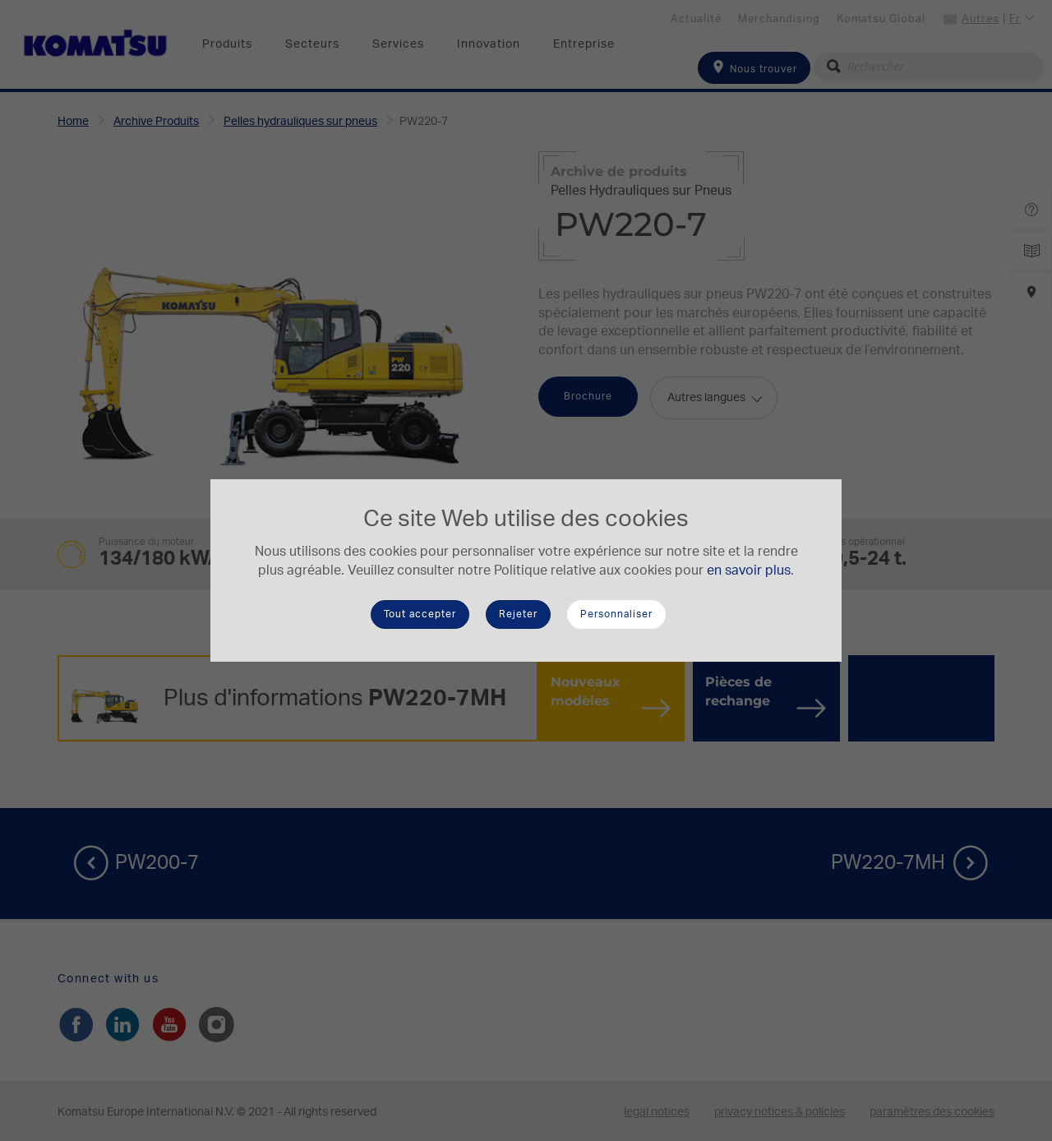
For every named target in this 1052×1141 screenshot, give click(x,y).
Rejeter (518, 614)
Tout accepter (420, 614)
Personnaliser (616, 614)
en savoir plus (749, 570)
